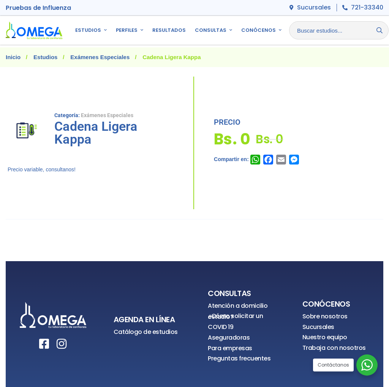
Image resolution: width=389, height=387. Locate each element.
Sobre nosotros (325, 316)
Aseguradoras (229, 337)
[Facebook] (44, 343)
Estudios (45, 57)
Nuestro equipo (324, 337)
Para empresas (230, 348)
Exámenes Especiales (100, 57)
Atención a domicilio (237, 305)
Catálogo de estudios (146, 331)
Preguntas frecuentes (239, 358)
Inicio (13, 57)
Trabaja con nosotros (334, 347)
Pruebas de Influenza (38, 7)
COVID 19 (220, 327)
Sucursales (318, 327)
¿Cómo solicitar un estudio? (235, 316)
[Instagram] (62, 343)
